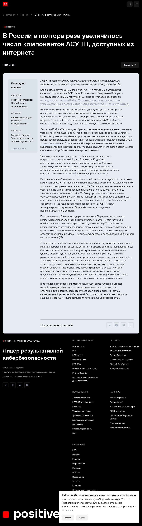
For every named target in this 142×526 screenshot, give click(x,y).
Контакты (76, 485)
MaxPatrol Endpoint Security (84, 368)
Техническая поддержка (13, 367)
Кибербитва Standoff (119, 368)
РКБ (74, 450)
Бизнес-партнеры (118, 397)
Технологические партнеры (122, 406)
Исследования (80, 392)
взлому (104, 173)
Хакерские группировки (83, 420)
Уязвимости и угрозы (81, 411)
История (76, 454)
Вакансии (76, 468)
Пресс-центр (78, 477)
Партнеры (115, 392)
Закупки (76, 481)
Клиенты (76, 459)
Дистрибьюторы (117, 402)
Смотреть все (18, 148)
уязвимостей (68, 173)
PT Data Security (79, 373)
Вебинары (76, 406)
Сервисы (114, 340)
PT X (74, 350)
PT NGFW (76, 364)
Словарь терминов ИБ (82, 429)
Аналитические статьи (82, 397)
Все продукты (78, 346)
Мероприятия (78, 463)
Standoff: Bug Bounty (119, 364)
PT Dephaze (77, 355)
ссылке (69, 510)
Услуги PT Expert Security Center (124, 346)
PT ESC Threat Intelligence (83, 402)
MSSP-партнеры (117, 411)
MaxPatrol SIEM (79, 359)
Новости (25, 14)
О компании (9, 14)
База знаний (77, 424)
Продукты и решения (83, 340)
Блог (74, 433)
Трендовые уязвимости (82, 415)
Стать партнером (117, 423)
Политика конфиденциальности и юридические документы (29, 372)
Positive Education (118, 355)
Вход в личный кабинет (120, 427)
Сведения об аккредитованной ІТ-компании (22, 376)
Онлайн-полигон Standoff (121, 359)
